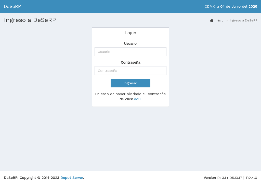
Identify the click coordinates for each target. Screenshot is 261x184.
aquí (137, 99)
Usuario (130, 43)
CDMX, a (231, 6)
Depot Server (71, 172)
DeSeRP (12, 6)
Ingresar (130, 83)
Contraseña (130, 62)
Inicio (217, 20)
